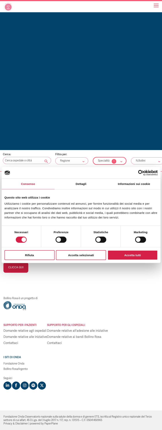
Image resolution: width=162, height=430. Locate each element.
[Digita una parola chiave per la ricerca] (27, 160)
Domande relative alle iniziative (25, 337)
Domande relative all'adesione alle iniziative (77, 331)
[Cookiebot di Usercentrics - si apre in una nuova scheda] (141, 173)
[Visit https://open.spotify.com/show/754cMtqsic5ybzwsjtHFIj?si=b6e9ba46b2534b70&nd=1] (33, 385)
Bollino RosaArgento (15, 369)
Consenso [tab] (28, 183)
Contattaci (10, 343)
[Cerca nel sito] (46, 161)
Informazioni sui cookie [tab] (134, 183)
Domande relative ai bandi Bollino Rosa (74, 337)
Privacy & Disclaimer (15, 423)
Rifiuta (29, 255)
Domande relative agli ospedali (24, 331)
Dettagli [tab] (81, 183)
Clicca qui (16, 267)
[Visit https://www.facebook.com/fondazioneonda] (16, 385)
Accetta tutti (132, 255)
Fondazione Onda (13, 363)
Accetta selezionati (81, 255)
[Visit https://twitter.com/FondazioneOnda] (42, 385)
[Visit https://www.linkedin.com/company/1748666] (7, 385)
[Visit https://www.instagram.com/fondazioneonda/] (24, 385)
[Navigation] (156, 5)
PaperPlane (51, 423)
